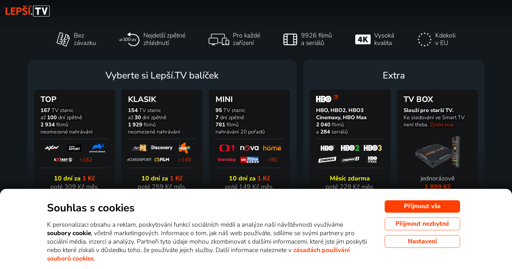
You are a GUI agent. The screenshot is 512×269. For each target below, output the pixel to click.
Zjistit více (442, 124)
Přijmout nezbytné (422, 223)
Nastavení (422, 241)
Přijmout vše (422, 206)
